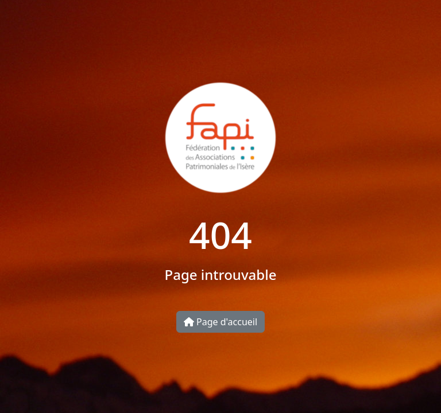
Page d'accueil (220, 321)
